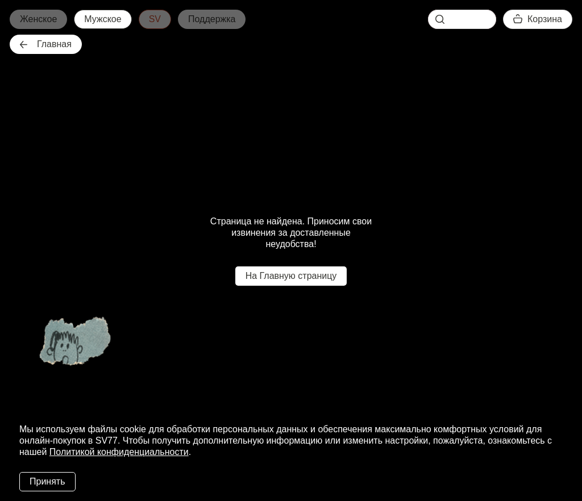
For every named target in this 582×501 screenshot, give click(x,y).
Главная (46, 44)
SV (155, 19)
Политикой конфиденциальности (119, 452)
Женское (38, 19)
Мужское (102, 19)
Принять (47, 481)
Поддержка (211, 19)
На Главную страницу (291, 276)
